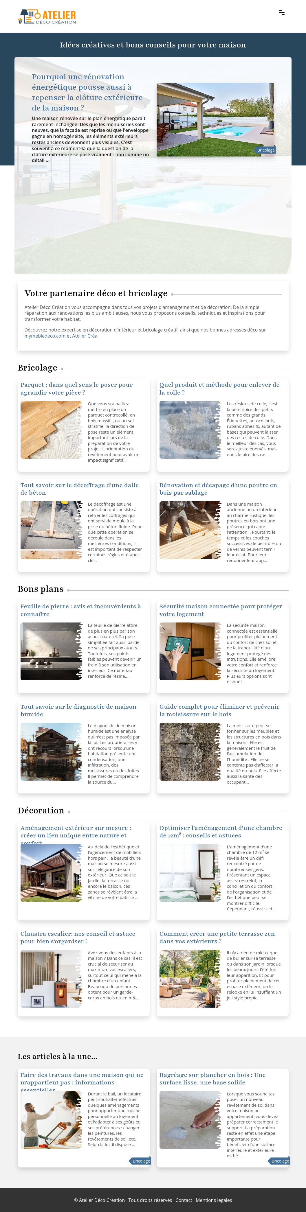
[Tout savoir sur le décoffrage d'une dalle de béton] (52, 530)
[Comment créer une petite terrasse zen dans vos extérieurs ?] (191, 979)
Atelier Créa (84, 336)
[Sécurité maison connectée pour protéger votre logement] (52, 651)
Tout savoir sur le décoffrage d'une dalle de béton (80, 489)
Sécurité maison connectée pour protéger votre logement (221, 610)
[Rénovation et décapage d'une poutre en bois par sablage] (191, 530)
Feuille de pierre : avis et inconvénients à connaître (81, 610)
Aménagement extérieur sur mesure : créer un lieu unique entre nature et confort (76, 836)
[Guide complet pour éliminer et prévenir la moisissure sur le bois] (191, 752)
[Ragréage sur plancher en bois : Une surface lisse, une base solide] (191, 1120)
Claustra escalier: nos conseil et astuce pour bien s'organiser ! (78, 938)
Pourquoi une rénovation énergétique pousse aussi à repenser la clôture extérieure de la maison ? (87, 92)
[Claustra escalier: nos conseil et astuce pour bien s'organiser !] (52, 979)
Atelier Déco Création (102, 1200)
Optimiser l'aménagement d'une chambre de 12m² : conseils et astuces (221, 832)
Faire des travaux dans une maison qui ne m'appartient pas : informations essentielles (82, 1083)
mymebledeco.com (45, 336)
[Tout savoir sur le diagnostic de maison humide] (52, 752)
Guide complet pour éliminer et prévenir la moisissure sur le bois (220, 711)
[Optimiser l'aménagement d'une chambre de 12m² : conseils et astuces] (52, 873)
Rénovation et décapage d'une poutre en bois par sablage (218, 489)
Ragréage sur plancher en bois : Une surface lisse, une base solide (213, 1079)
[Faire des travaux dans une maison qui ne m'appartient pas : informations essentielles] (52, 1120)
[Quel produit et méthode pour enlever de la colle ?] (52, 430)
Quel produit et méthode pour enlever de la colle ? (220, 389)
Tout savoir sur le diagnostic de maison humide (79, 711)
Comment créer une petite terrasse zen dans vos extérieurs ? (217, 938)
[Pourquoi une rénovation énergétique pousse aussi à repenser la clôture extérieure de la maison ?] (215, 119)
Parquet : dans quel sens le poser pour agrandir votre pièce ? (77, 389)
